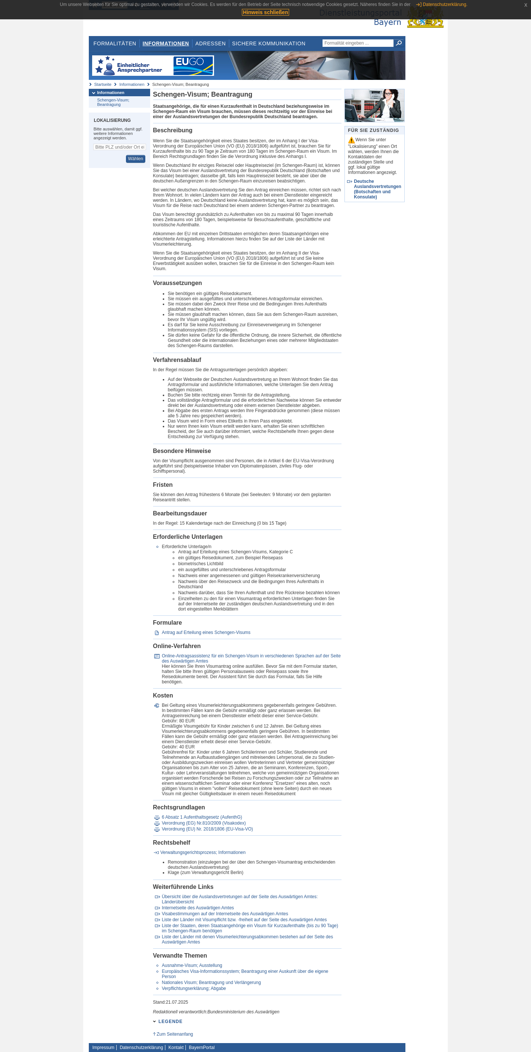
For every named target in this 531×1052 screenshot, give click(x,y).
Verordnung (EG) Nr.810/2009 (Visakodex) (204, 823)
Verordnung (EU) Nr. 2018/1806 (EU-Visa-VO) (207, 829)
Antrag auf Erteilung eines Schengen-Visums (206, 632)
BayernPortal (201, 1047)
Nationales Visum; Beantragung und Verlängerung (211, 982)
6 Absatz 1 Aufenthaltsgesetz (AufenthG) (202, 817)
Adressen (210, 43)
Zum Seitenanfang (174, 1034)
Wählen (135, 158)
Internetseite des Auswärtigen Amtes (198, 907)
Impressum (103, 1047)
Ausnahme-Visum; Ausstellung (192, 965)
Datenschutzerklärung (141, 1047)
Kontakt (176, 1047)
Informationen (166, 43)
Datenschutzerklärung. (445, 4)
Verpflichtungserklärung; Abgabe (194, 988)
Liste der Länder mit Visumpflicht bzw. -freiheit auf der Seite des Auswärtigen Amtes (244, 919)
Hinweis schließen (265, 12)
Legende (171, 1021)
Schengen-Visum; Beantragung (113, 102)
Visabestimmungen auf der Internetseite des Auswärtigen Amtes (225, 913)
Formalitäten (114, 43)
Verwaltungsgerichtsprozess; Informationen (203, 852)
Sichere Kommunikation (269, 43)
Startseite (102, 84)
